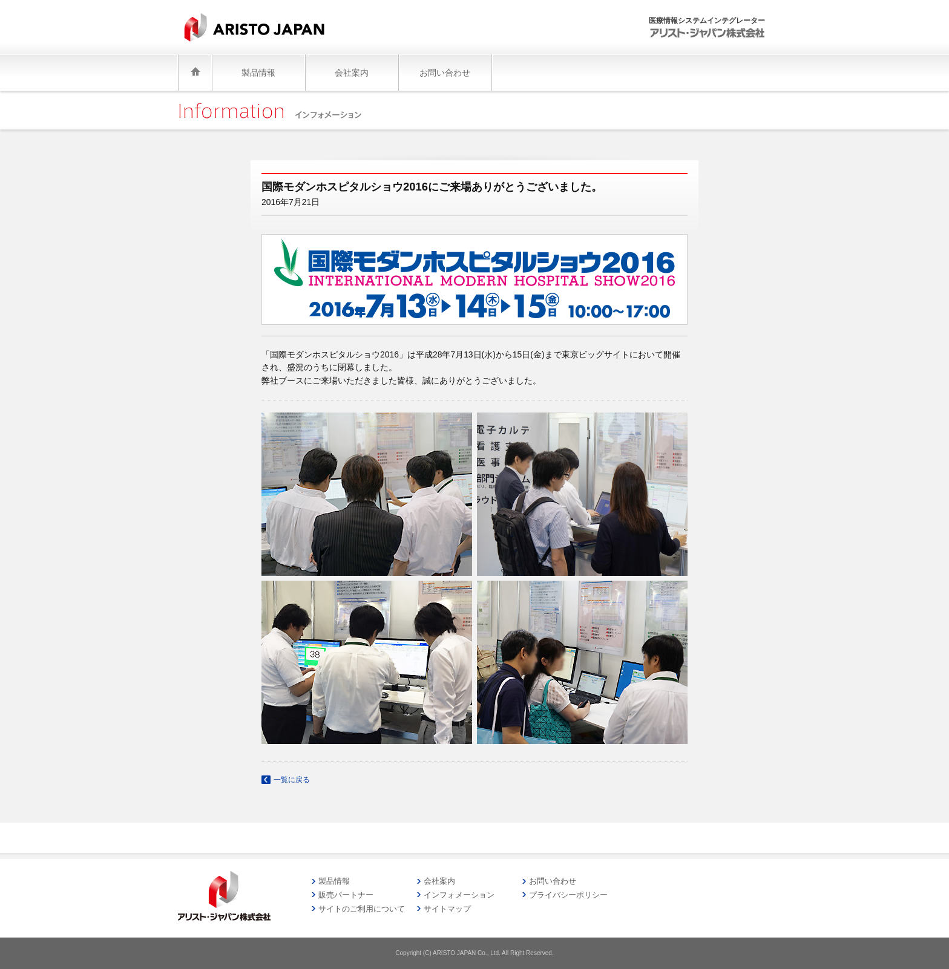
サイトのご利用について (361, 909)
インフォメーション (459, 895)
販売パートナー (345, 895)
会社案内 (439, 881)
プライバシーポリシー (568, 895)
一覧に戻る (292, 779)
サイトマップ (447, 909)
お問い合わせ (552, 881)
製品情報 (334, 881)
